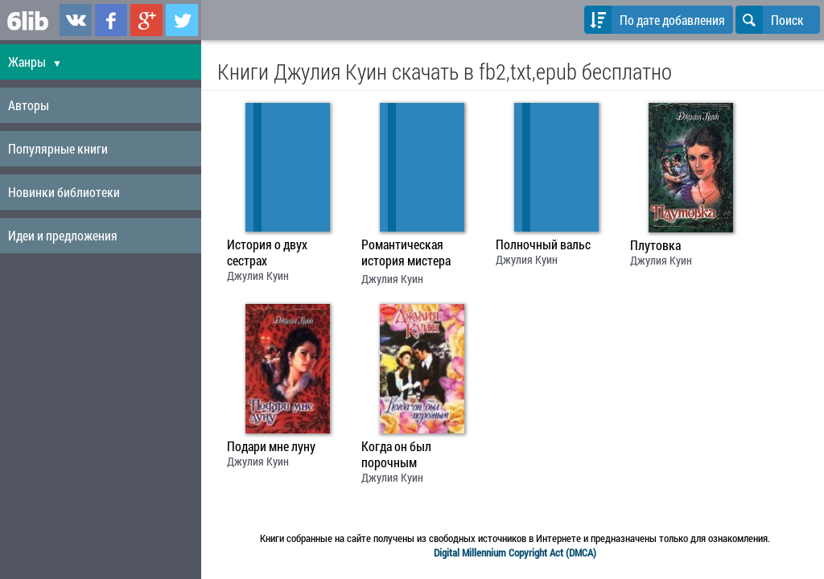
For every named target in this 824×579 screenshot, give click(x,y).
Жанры (35, 61)
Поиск (769, 20)
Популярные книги (58, 148)
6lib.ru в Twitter (182, 20)
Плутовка (655, 245)
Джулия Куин (258, 275)
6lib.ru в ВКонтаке (76, 20)
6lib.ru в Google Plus (146, 20)
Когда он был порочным (396, 454)
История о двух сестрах (267, 252)
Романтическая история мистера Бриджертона (406, 254)
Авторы (28, 104)
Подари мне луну (271, 446)
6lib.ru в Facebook (111, 20)
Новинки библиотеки (64, 191)
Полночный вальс (543, 244)
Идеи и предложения (62, 235)
